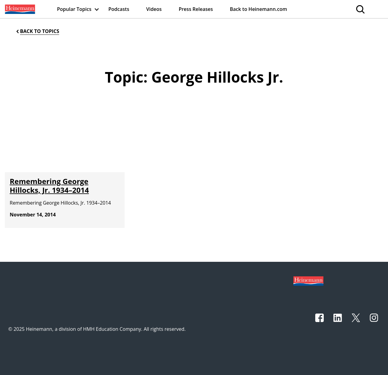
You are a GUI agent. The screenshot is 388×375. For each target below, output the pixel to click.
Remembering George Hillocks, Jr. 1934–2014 (49, 185)
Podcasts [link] (119, 9)
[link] (19, 9)
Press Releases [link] (196, 9)
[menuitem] (19, 9)
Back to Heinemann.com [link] (258, 9)
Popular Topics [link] (74, 9)
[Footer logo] (308, 280)
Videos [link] (154, 9)
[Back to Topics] (37, 31)
